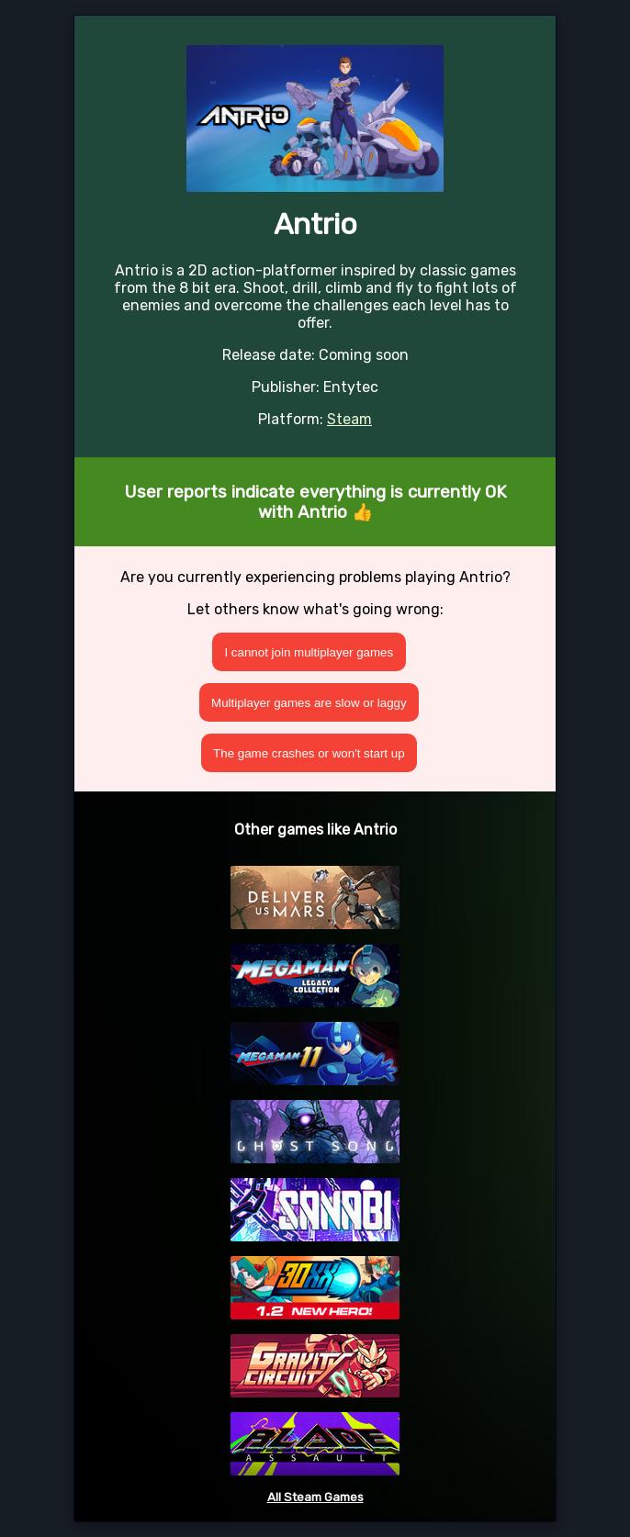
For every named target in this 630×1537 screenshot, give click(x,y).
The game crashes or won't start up (309, 753)
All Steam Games (315, 1497)
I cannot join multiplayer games (308, 652)
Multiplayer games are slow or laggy (309, 703)
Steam (349, 419)
